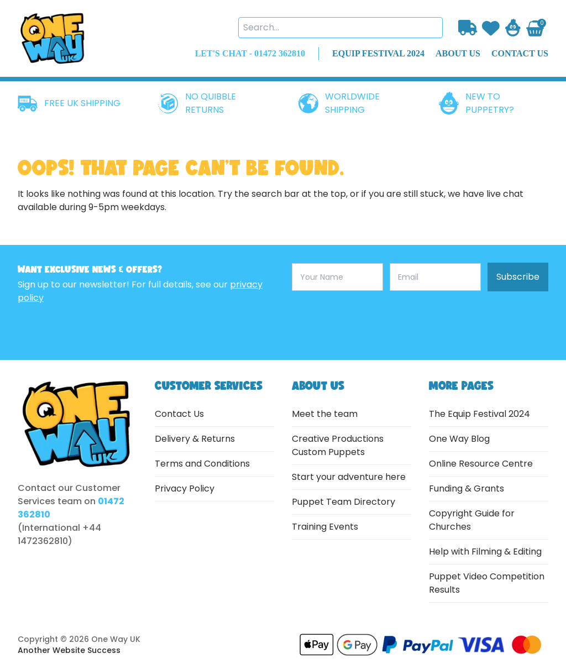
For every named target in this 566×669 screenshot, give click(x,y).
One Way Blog (459, 438)
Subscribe (517, 276)
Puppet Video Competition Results (486, 583)
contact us (519, 53)
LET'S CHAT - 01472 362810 (250, 53)
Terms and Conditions (202, 463)
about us (458, 53)
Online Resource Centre (481, 463)
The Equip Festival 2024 (479, 413)
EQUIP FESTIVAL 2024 (378, 53)
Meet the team (325, 413)
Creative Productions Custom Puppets (338, 445)
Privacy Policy (184, 488)
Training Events (325, 526)
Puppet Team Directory (343, 501)
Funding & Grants (466, 488)
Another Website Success (69, 650)
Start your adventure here (349, 477)
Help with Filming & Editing (485, 551)
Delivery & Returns (195, 438)
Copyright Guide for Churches (472, 520)
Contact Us (179, 413)
